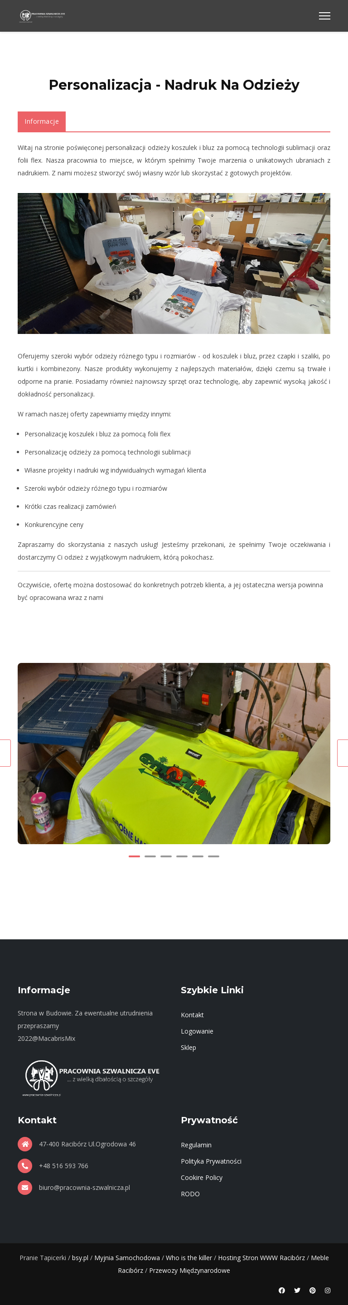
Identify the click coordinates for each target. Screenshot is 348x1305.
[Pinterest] (312, 1290)
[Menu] (324, 16)
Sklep (188, 1047)
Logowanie (197, 1031)
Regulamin (196, 1145)
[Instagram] (327, 1290)
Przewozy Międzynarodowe (189, 1270)
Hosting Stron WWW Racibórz (261, 1257)
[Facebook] (282, 1290)
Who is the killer (189, 1257)
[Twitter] (297, 1290)
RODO (190, 1193)
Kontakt (192, 1014)
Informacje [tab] (41, 121)
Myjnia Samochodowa (127, 1257)
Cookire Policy (201, 1177)
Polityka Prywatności (211, 1161)
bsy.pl (80, 1257)
